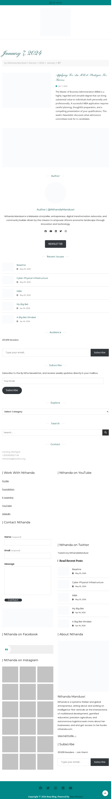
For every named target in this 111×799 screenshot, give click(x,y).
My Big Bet (22, 304)
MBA (19, 291)
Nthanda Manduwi (71, 696)
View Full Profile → (67, 735)
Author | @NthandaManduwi (55, 209)
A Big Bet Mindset (26, 317)
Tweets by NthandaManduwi (73, 552)
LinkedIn (6, 513)
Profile (5, 481)
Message (9, 563)
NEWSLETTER (55, 244)
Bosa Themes (76, 796)
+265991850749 (10, 455)
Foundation (8, 489)
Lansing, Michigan (11, 451)
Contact (13, 600)
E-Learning (7, 497)
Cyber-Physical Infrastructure (32, 278)
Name (12, 536)
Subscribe (99, 352)
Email (12, 550)
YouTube (7, 505)
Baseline (21, 265)
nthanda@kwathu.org (13, 458)
